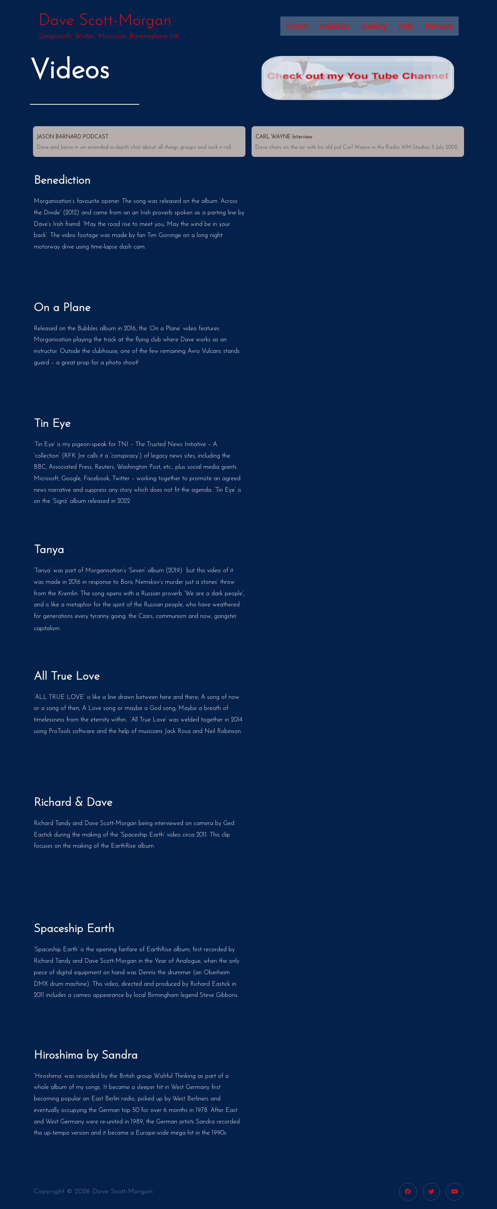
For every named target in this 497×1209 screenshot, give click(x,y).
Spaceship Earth (74, 929)
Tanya (49, 550)
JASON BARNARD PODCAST (73, 137)
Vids (405, 26)
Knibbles (334, 26)
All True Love (67, 677)
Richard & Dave (73, 803)
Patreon (439, 26)
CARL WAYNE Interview (283, 137)
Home (297, 26)
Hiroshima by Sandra (86, 1056)
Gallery (374, 26)
